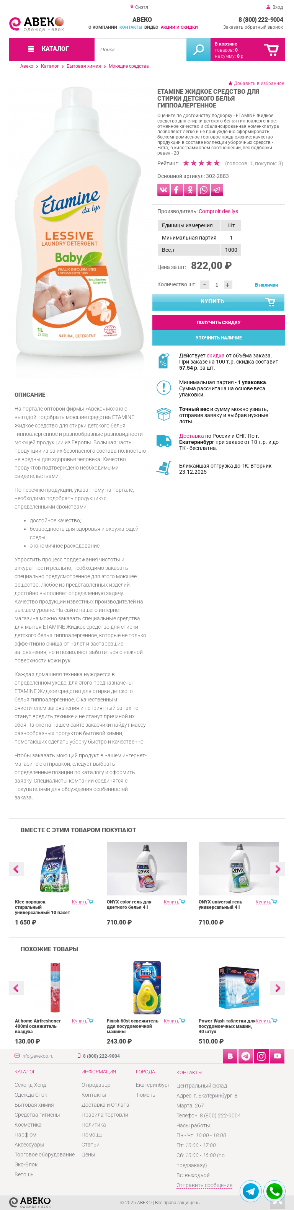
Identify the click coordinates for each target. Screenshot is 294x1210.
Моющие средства (129, 66)
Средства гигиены (37, 1115)
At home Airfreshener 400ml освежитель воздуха (38, 1026)
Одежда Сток (31, 1095)
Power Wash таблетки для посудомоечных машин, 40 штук (227, 1026)
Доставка (191, 436)
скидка (216, 355)
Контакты (130, 27)
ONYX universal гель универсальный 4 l (220, 904)
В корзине (226, 44)
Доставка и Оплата (105, 1105)
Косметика (28, 1125)
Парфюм (25, 1135)
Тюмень (145, 1095)
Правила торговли (105, 1115)
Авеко (26, 66)
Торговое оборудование (45, 1154)
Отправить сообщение (204, 1185)
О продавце (96, 1085)
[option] (81, 228)
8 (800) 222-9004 (260, 19)
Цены (88, 1154)
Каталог (50, 66)
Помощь (92, 1135)
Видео (151, 27)
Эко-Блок (26, 1164)
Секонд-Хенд (30, 1085)
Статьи (91, 1145)
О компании (102, 27)
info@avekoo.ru (37, 1056)
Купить (239, 303)
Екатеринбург (153, 1085)
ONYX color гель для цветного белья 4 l (129, 904)
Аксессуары (29, 1145)
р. (241, 56)
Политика (94, 1125)
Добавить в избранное (259, 83)
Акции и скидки (179, 27)
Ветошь (24, 1174)
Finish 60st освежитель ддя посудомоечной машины (132, 1026)
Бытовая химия (84, 66)
